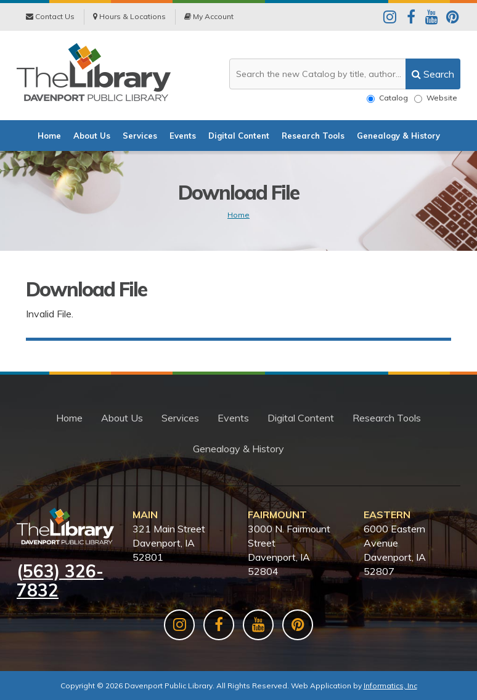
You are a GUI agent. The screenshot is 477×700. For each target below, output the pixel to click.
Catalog (387, 98)
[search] (433, 74)
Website (435, 98)
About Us (91, 135)
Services (140, 135)
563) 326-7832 (60, 580)
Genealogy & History (398, 135)
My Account (209, 16)
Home (49, 135)
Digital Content (238, 135)
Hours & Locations (129, 16)
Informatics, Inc (390, 685)
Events (182, 135)
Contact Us (50, 16)
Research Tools (313, 135)
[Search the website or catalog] (344, 74)
